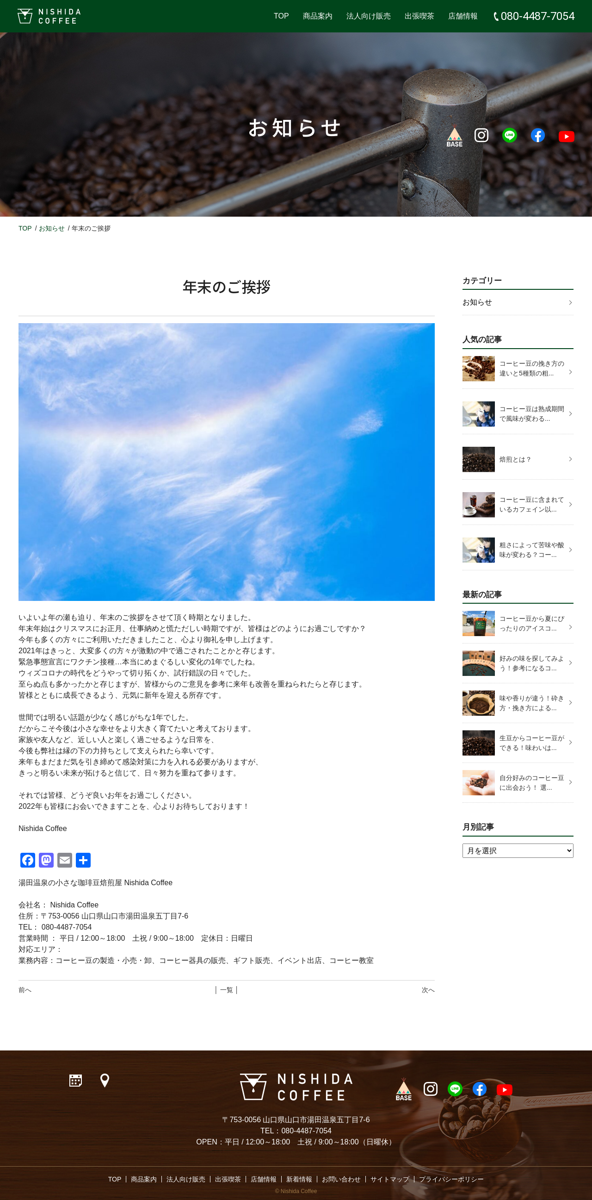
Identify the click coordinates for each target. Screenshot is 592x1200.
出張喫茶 (419, 16)
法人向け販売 (368, 16)
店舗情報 (463, 16)
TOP (281, 16)
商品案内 (318, 16)
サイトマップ (389, 1179)
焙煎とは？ (516, 459)
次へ (428, 990)
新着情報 (299, 1179)
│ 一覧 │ (226, 990)
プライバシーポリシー (451, 1179)
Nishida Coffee (299, 1191)
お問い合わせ (341, 1179)
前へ (24, 990)
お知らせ (52, 228)
